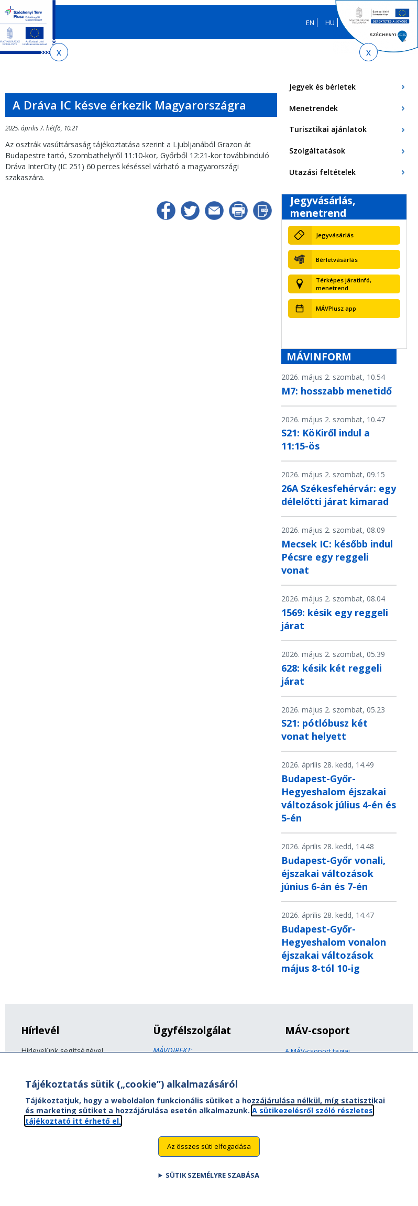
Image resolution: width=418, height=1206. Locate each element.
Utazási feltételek (322, 172)
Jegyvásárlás (335, 235)
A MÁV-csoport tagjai (317, 1051)
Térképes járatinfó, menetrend (343, 284)
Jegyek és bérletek (322, 87)
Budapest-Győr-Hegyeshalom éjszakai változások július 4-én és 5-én (338, 798)
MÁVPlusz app (336, 308)
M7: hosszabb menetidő (336, 391)
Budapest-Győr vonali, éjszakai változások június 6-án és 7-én (333, 873)
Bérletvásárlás (337, 260)
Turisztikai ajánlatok (328, 129)
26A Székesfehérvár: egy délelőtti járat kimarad (338, 495)
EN (310, 22)
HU (330, 22)
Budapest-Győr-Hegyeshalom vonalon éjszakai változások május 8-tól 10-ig (333, 948)
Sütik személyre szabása (212, 1180)
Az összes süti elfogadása (209, 1151)
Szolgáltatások (317, 151)
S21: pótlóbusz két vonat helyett (324, 729)
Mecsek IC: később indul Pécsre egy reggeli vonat (337, 557)
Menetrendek (313, 108)
